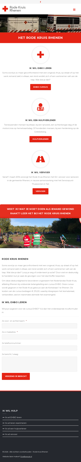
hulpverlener (41, 139)
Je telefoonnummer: (11, 343)
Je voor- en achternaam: (14, 321)
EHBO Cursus (40, 87)
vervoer (40, 191)
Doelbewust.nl (26, 457)
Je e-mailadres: (10, 332)
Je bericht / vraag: (10, 354)
